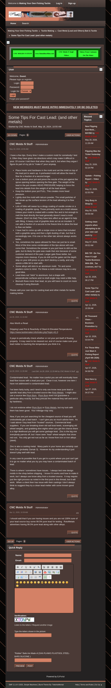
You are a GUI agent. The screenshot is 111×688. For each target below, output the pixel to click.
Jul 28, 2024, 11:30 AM (18, 371)
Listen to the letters (22, 625)
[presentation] (38, 644)
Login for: (15, 91)
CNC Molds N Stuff (21, 144)
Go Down (12, 135)
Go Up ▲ (98, 685)
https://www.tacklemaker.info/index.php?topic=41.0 (34, 332)
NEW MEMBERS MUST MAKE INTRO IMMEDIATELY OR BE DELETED (55, 107)
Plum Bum (31, 395)
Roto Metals (57, 392)
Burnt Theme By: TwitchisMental (51, 685)
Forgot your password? (19, 99)
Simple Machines (30, 685)
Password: (15, 87)
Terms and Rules (86, 685)
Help (77, 685)
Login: (17, 83)
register (27, 79)
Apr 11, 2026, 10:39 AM (19, 512)
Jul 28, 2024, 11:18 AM (18, 317)
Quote (73, 301)
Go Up (11, 541)
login (19, 79)
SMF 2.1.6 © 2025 (16, 685)
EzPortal (60, 676)
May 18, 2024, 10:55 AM (19, 149)
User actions (73, 135)
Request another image (42, 625)
